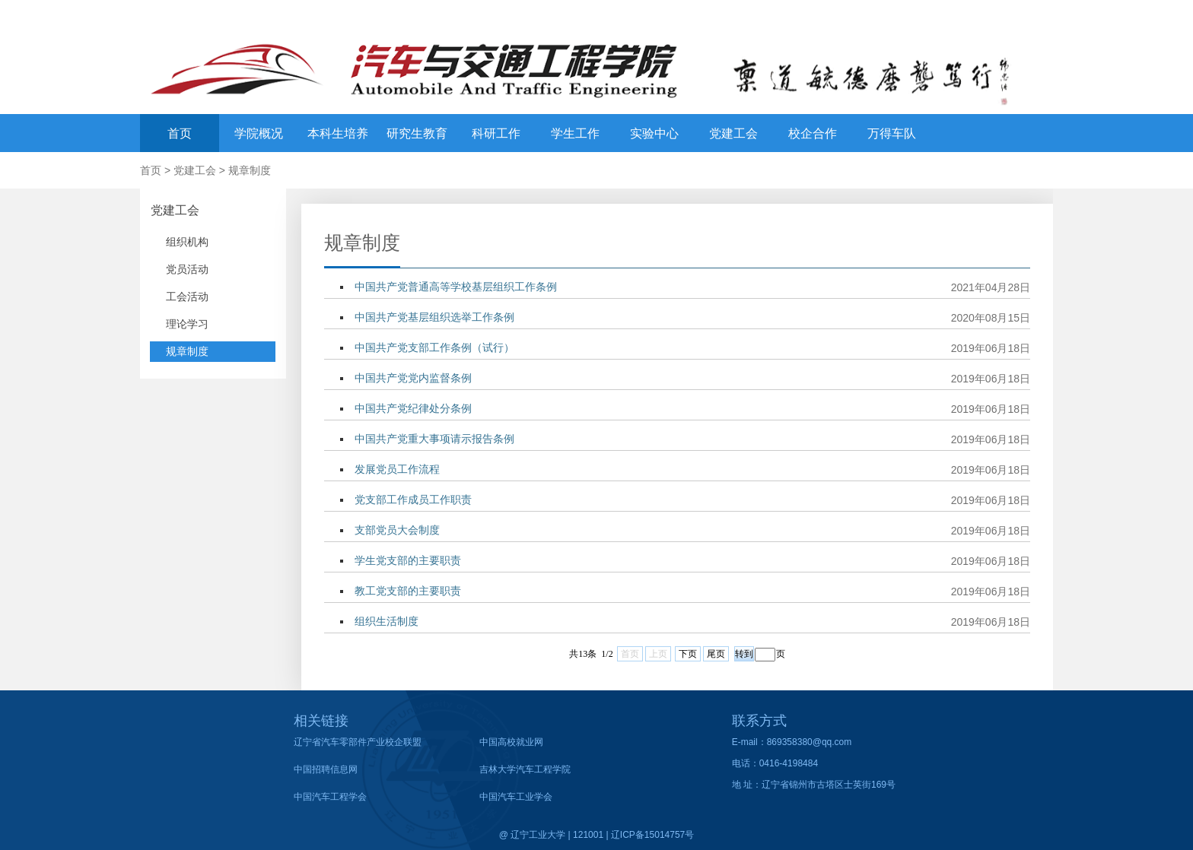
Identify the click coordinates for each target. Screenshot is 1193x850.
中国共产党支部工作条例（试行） (434, 347)
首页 (179, 133)
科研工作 (496, 133)
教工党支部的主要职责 (408, 591)
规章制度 (249, 170)
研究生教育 (417, 133)
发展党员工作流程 (397, 469)
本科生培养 (337, 133)
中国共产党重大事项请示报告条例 (434, 439)
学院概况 (258, 133)
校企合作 (812, 133)
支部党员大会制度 (397, 530)
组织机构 (187, 242)
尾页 (716, 654)
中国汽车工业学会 (515, 796)
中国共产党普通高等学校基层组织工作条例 (456, 287)
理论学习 (187, 324)
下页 (688, 654)
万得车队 (891, 133)
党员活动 (187, 269)
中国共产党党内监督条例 (413, 378)
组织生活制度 (386, 621)
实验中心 (654, 133)
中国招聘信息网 (326, 769)
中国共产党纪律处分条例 (413, 408)
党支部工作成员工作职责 (413, 499)
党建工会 (733, 133)
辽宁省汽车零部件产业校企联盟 (358, 742)
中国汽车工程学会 (330, 796)
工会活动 (187, 296)
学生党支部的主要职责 (408, 560)
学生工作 (575, 133)
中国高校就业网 (511, 742)
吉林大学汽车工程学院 (525, 769)
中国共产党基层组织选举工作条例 (434, 317)
